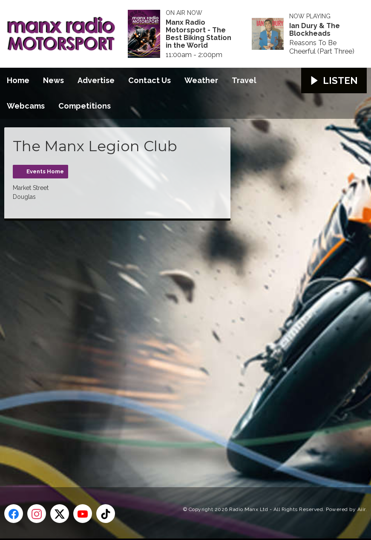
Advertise (96, 80)
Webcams (26, 105)
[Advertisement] (164, 344)
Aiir (361, 509)
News (53, 80)
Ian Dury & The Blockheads (314, 29)
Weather (201, 80)
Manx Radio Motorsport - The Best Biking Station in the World (198, 34)
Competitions (84, 105)
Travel (244, 80)
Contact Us (149, 80)
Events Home (45, 171)
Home (18, 80)
